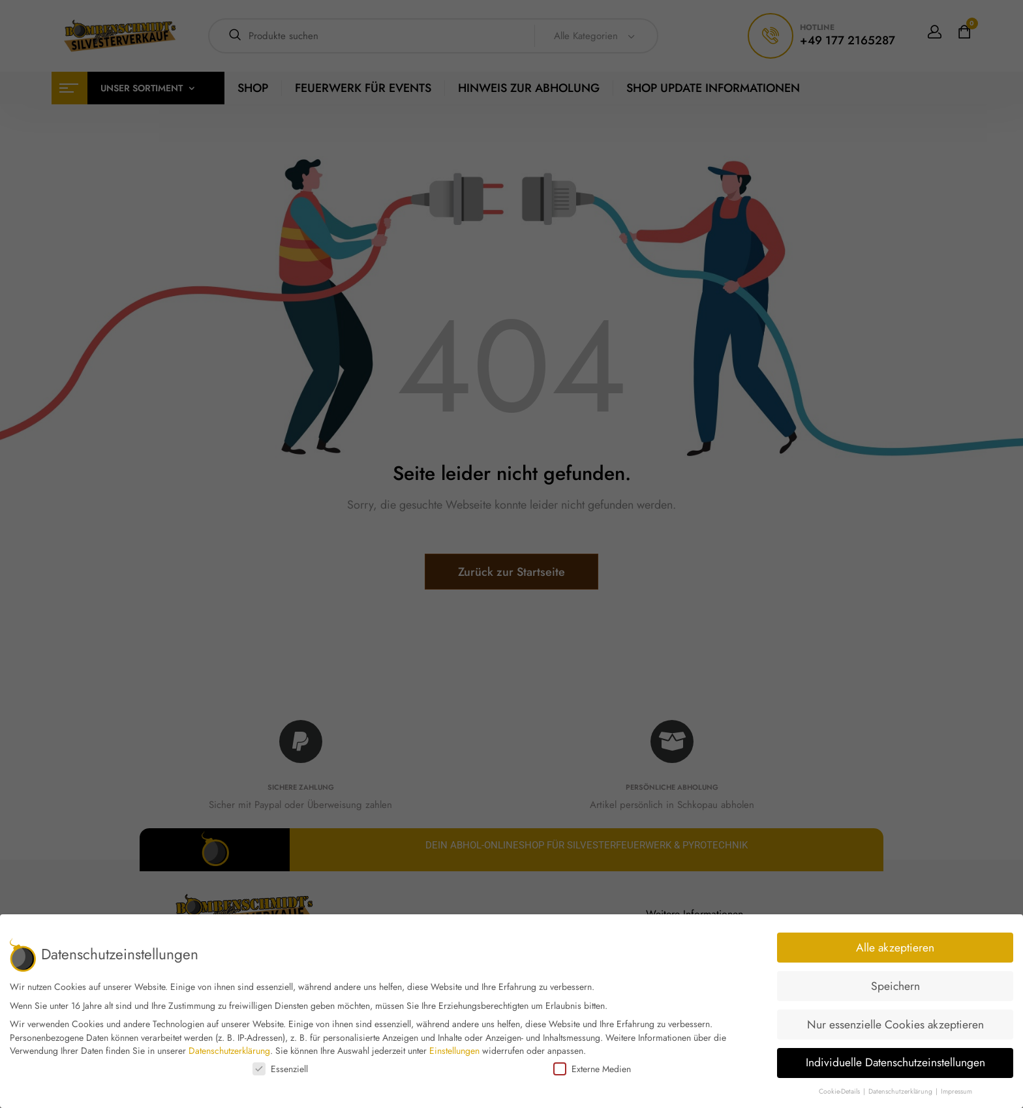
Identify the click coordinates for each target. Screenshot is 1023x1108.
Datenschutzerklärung (229, 1050)
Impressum (956, 1091)
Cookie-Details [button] (840, 1091)
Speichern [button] (895, 986)
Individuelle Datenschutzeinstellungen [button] (895, 1062)
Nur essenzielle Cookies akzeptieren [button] (895, 1024)
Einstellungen (454, 1050)
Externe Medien (592, 1068)
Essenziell (280, 1068)
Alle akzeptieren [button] (895, 947)
